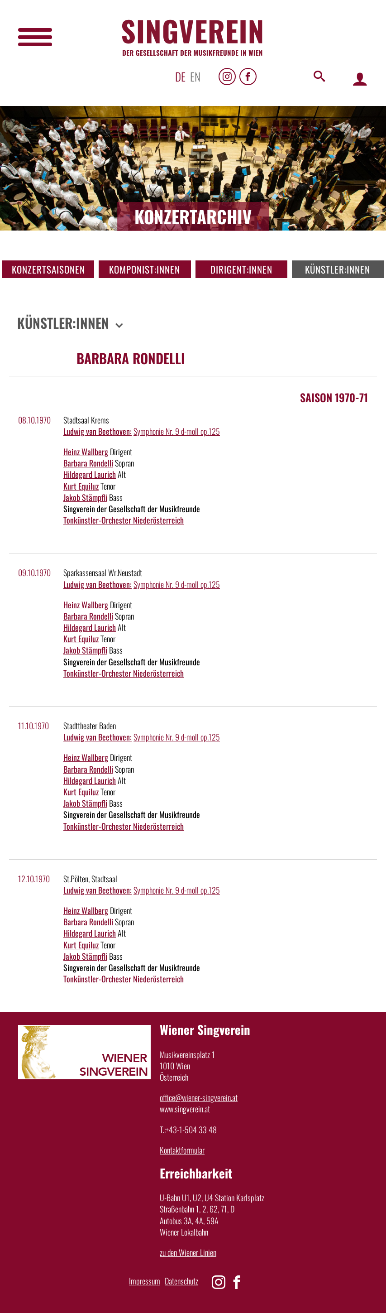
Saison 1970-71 (334, 397)
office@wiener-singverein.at (199, 1097)
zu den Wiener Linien (188, 1252)
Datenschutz (181, 1281)
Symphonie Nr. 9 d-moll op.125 (176, 431)
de (180, 76)
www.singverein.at (185, 1109)
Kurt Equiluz (81, 486)
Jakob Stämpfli (85, 497)
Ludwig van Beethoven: (97, 431)
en (195, 76)
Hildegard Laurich (89, 474)
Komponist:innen (144, 269)
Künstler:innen (337, 269)
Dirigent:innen (241, 269)
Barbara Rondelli (88, 463)
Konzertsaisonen (48, 269)
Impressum (144, 1281)
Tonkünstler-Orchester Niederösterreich (123, 520)
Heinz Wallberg (85, 451)
